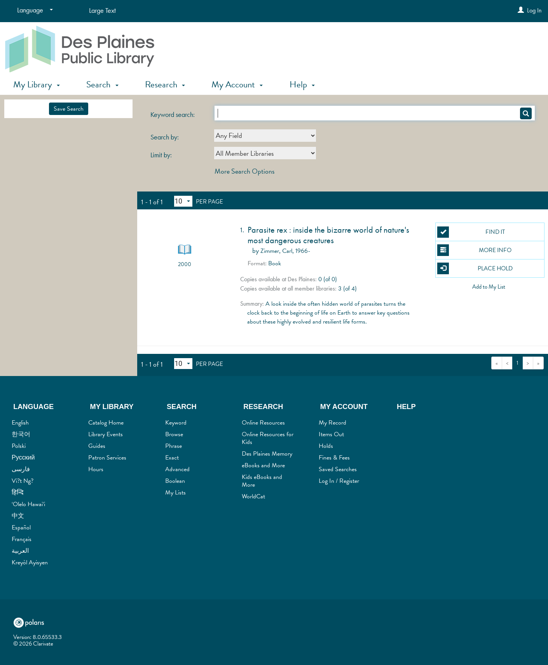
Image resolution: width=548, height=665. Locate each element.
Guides (96, 446)
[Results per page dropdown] (183, 201)
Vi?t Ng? (22, 481)
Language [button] (33, 407)
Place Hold (474, 268)
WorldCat (253, 496)
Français (21, 539)
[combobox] (265, 135)
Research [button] (165, 84)
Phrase (173, 446)
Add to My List (488, 286)
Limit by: (161, 155)
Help (406, 407)
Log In (534, 10)
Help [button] (302, 84)
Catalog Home (106, 422)
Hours (95, 469)
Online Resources (263, 422)
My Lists (175, 492)
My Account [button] (237, 84)
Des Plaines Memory (267, 453)
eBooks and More (263, 465)
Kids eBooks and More (262, 480)
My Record (332, 422)
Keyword (176, 422)
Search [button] (102, 84)
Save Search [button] (69, 108)
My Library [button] (36, 84)
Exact (172, 457)
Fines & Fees (334, 457)
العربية (20, 550)
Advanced (177, 469)
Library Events (105, 434)
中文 (18, 516)
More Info (474, 250)
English (20, 422)
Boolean (175, 481)
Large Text (102, 10)
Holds (326, 446)
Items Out (331, 434)
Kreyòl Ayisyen (30, 562)
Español (21, 527)
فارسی (21, 469)
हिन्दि (18, 492)
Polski (19, 446)
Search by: (165, 137)
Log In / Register (339, 481)
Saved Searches (338, 469)
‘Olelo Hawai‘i (28, 504)
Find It (470, 232)
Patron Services (107, 457)
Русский (23, 457)
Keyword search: (173, 114)
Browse (174, 434)
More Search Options (244, 171)
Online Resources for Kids (267, 438)
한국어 (21, 434)
